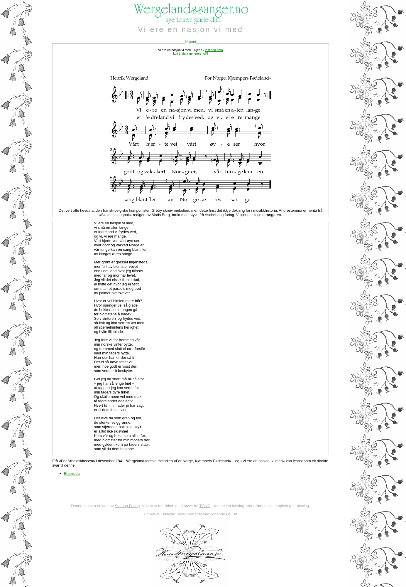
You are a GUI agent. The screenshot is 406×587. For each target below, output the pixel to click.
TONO (204, 506)
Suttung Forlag (127, 506)
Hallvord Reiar (173, 514)
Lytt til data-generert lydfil (190, 53)
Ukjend (190, 41)
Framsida (71, 473)
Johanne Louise (223, 514)
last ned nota (214, 50)
